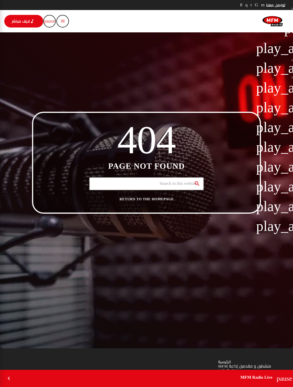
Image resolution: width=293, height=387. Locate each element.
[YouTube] (263, 5)
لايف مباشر (23, 21)
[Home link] (273, 21)
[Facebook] (241, 5)
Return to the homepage (147, 199)
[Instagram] (246, 5)
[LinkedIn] (251, 5)
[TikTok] (256, 5)
